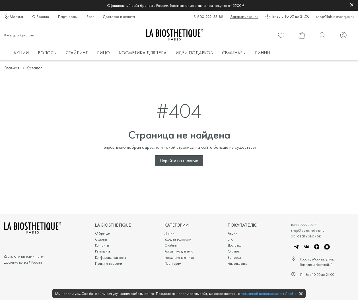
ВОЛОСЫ (47, 53)
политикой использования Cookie (269, 293)
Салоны (101, 239)
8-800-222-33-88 (208, 16)
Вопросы (234, 257)
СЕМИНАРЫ (234, 53)
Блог (90, 16)
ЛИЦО (103, 53)
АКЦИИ (21, 53)
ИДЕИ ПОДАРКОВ (194, 53)
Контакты (102, 245)
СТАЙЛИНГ (77, 53)
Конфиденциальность (110, 257)
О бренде (40, 16)
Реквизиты (103, 251)
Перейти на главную (179, 161)
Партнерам (67, 16)
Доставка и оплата (119, 16)
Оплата (233, 251)
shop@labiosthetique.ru (335, 16)
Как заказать (237, 263)
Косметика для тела (178, 251)
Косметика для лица (179, 257)
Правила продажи (108, 263)
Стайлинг (171, 245)
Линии (169, 233)
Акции (232, 233)
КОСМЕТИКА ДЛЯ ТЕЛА (142, 53)
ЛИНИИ (262, 53)
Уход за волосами (177, 239)
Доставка (235, 245)
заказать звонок (306, 235)
